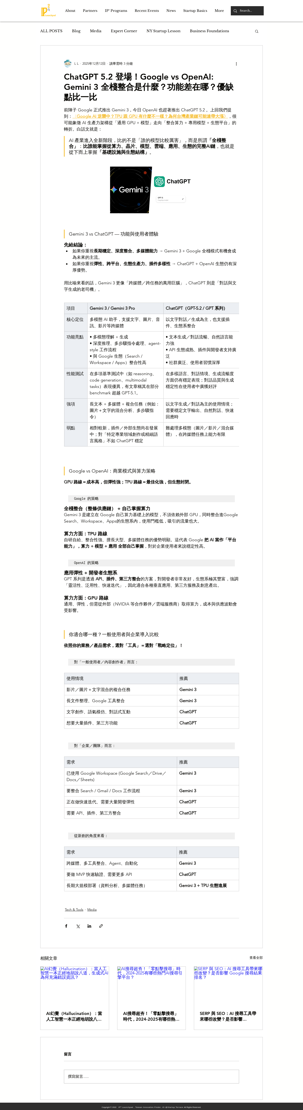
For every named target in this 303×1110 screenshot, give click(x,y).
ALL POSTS (51, 31)
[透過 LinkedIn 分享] (89, 926)
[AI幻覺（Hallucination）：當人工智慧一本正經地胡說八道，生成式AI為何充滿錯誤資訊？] (74, 986)
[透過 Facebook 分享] (66, 926)
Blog (76, 31)
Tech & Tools (74, 909)
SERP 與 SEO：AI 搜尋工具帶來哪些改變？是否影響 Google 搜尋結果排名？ (228, 1016)
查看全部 (256, 957)
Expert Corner (124, 31)
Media (95, 31)
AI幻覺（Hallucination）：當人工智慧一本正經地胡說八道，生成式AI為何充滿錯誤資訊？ (74, 1016)
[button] (70, 11)
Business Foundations (209, 31)
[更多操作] (236, 63)
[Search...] (247, 10)
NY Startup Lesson (163, 31)
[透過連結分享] (101, 926)
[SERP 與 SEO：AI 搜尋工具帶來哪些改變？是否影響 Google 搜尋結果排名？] (228, 986)
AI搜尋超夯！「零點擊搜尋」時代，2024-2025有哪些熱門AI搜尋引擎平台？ (151, 1016)
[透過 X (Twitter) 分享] (78, 926)
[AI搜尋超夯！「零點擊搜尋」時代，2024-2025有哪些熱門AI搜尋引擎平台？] (151, 986)
